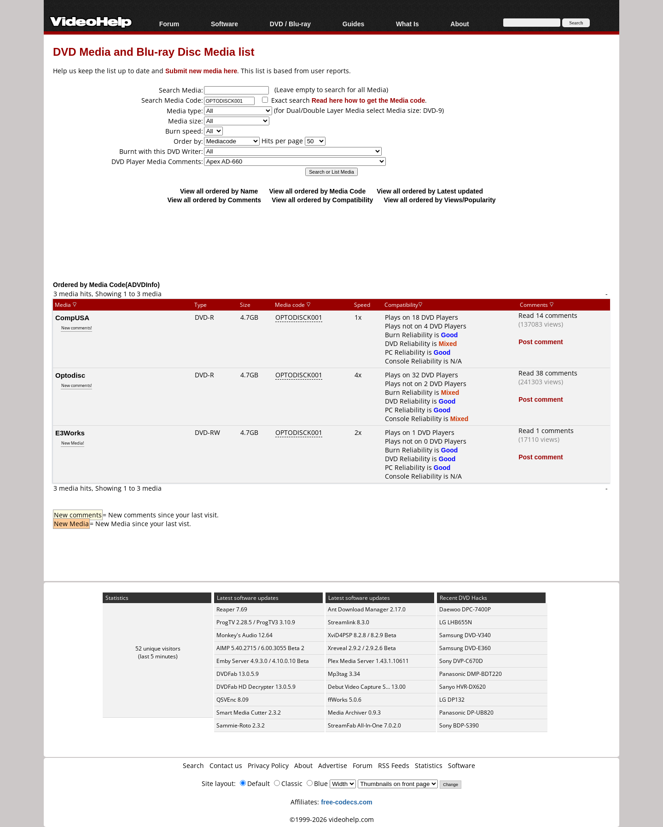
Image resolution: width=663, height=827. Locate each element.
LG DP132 (452, 700)
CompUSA (72, 317)
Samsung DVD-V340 (465, 635)
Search (193, 765)
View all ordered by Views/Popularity (440, 199)
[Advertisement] (331, 242)
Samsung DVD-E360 (465, 648)
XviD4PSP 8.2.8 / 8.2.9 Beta (362, 635)
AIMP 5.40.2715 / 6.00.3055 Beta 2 (260, 648)
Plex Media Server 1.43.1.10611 (368, 661)
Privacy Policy (268, 765)
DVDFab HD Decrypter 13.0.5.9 (256, 687)
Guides (353, 23)
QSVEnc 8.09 (232, 700)
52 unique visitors (157, 648)
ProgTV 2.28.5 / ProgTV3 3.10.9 (255, 622)
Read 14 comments (547, 315)
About (459, 23)
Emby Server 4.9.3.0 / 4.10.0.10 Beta (262, 661)
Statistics (428, 765)
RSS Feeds (393, 765)
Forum (169, 23)
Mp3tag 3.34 (344, 674)
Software (224, 23)
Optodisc (70, 375)
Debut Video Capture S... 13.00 (367, 687)
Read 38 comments (547, 373)
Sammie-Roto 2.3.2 (240, 725)
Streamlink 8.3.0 (348, 622)
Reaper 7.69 (231, 609)
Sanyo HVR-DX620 (462, 687)
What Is (407, 23)
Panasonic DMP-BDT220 (470, 674)
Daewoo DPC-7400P (465, 609)
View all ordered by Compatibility (322, 199)
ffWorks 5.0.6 (344, 700)
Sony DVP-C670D (461, 661)
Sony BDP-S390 (459, 725)
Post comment (540, 341)
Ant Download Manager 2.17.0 (367, 609)
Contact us (225, 765)
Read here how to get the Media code (368, 100)
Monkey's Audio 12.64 (244, 635)
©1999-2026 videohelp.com (332, 819)
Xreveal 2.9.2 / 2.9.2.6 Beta (362, 648)
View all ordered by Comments (214, 199)
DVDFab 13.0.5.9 (237, 674)
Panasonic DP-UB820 (466, 712)
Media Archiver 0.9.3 (354, 712)
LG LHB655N (455, 622)
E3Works (70, 432)
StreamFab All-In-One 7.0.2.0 (364, 725)
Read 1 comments (546, 430)
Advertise (332, 765)
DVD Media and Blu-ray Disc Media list (153, 51)
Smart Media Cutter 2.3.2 (248, 712)
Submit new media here (201, 70)
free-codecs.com (346, 802)
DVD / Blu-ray (290, 23)
